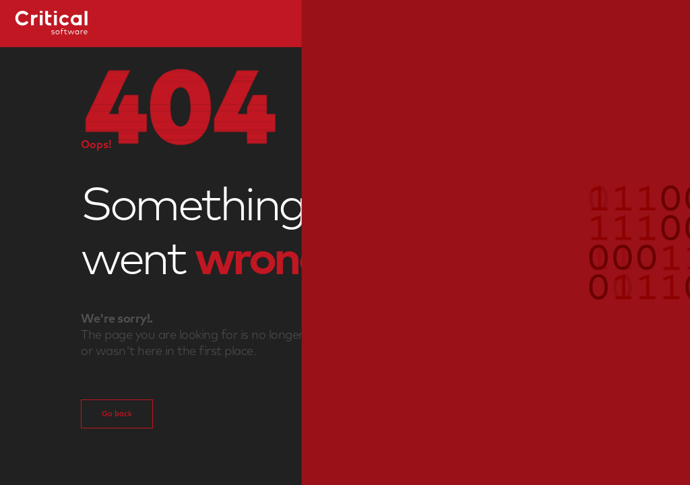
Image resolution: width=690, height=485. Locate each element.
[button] (345, 242)
